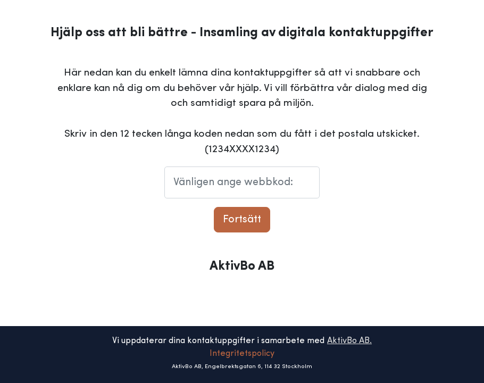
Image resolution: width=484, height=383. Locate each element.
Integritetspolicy (242, 353)
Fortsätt (242, 219)
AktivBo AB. (349, 341)
